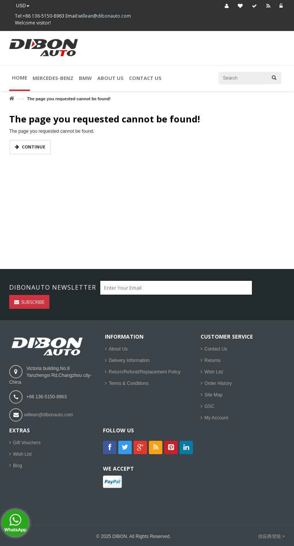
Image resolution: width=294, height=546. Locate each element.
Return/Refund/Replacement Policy (144, 372)
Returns (212, 360)
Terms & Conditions (129, 383)
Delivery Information (129, 360)
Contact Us (215, 349)
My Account (216, 418)
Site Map (213, 395)
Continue (33, 147)
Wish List (213, 372)
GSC (209, 406)
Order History (218, 383)
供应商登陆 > (271, 536)
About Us (118, 349)
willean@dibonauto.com (104, 16)
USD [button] (22, 5)
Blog (17, 465)
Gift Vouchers (27, 442)
